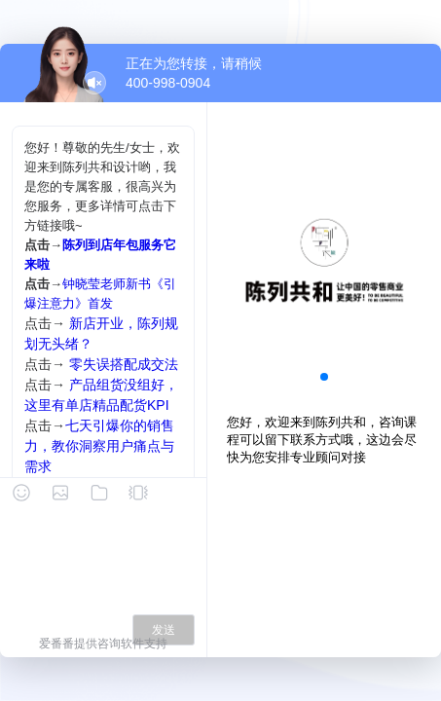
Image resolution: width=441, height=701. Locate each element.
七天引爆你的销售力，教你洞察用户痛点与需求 (99, 446)
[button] (324, 377)
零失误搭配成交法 (123, 364)
